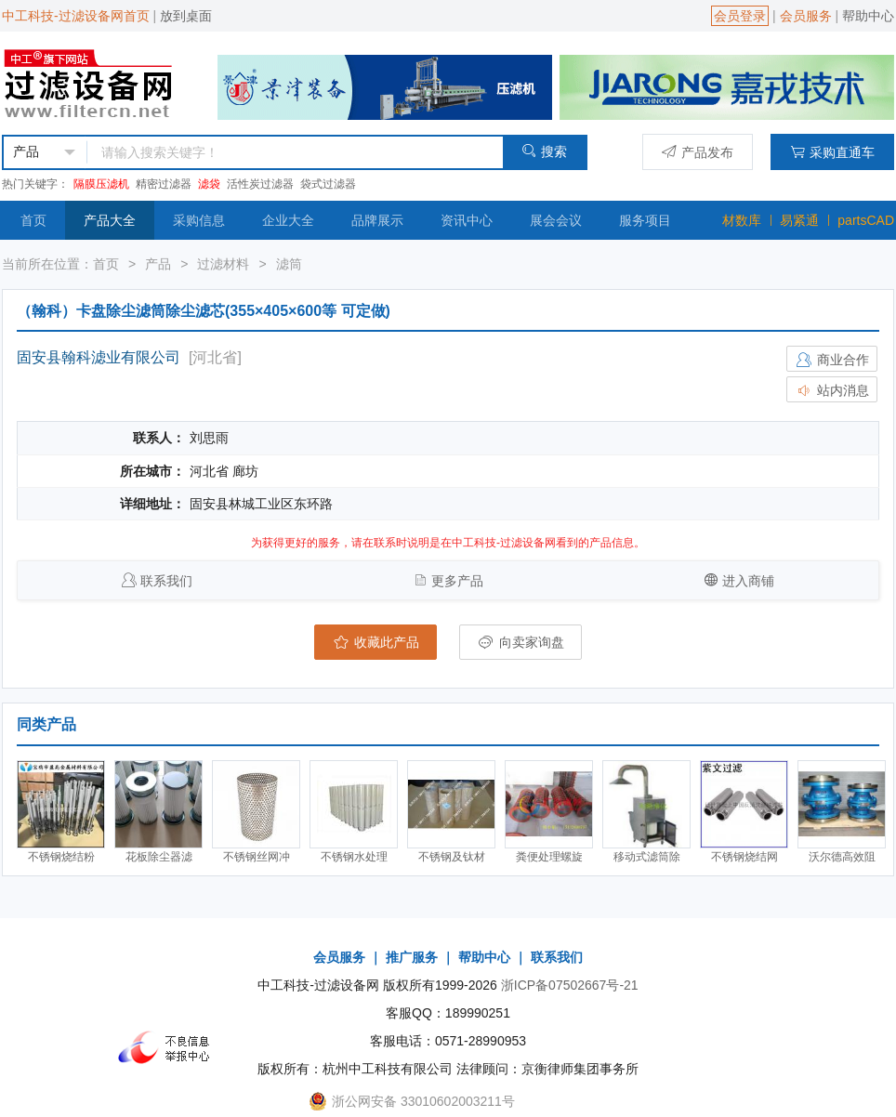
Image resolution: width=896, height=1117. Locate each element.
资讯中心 (467, 220)
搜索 (544, 151)
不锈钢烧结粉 (61, 856)
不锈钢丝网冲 (256, 856)
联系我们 (166, 580)
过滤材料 (223, 263)
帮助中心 (868, 15)
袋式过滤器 (328, 184)
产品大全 (110, 220)
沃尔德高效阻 (842, 856)
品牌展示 (377, 220)
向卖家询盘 (520, 642)
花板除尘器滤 (158, 856)
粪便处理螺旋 (549, 856)
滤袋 (209, 184)
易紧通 (799, 220)
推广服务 (412, 957)
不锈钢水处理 (354, 856)
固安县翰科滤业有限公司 (98, 357)
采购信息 (199, 220)
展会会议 (556, 220)
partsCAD (865, 220)
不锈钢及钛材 (451, 856)
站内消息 (832, 390)
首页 (33, 220)
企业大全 (288, 220)
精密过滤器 (163, 184)
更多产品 (457, 580)
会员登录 (740, 15)
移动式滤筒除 (646, 856)
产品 (158, 263)
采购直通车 (832, 152)
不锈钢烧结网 (744, 856)
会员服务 (806, 15)
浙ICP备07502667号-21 (570, 985)
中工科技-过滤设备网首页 (76, 15)
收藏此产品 (375, 642)
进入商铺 (748, 580)
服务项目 (645, 220)
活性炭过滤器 (260, 184)
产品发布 (697, 152)
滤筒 (289, 263)
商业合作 (832, 359)
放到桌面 (186, 15)
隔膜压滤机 (101, 184)
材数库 (741, 220)
